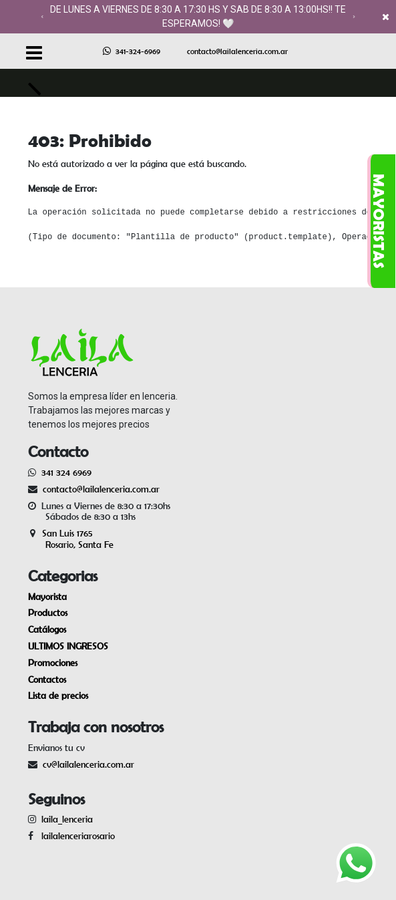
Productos (47, 612)
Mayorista (47, 596)
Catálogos (47, 629)
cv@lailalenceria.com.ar (88, 764)
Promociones (52, 662)
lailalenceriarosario (75, 836)
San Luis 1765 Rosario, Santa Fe (71, 539)
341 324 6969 (66, 472)
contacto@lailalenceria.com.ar (237, 51)
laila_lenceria (67, 819)
